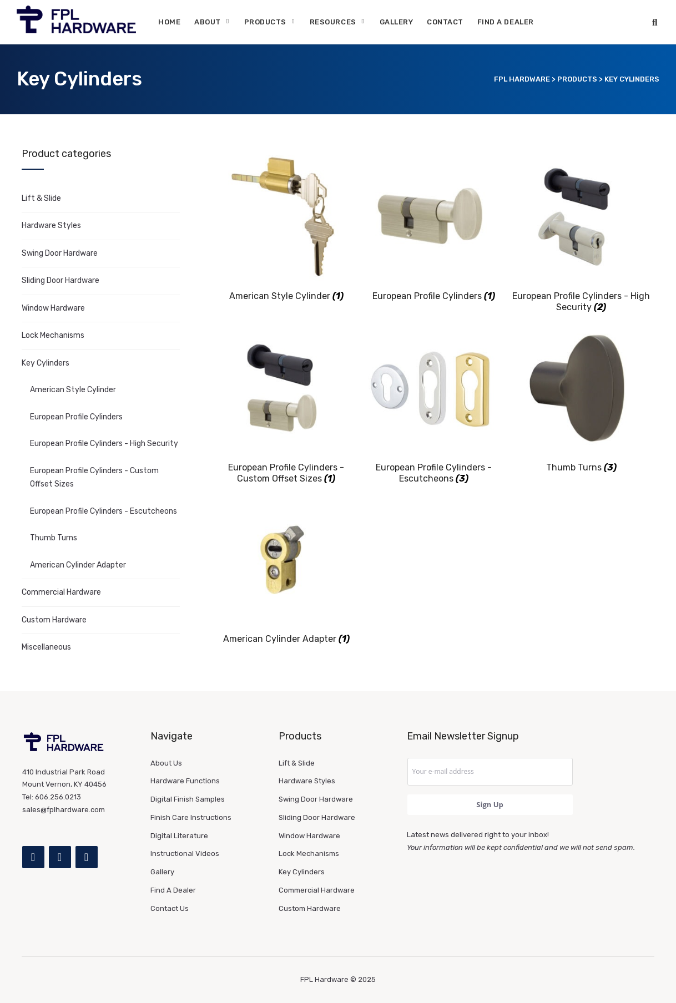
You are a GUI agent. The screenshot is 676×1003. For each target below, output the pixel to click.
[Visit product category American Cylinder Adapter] (286, 570)
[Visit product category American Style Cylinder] (286, 227)
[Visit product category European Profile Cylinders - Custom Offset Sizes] (286, 404)
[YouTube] (86, 857)
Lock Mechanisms (53, 335)
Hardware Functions (185, 781)
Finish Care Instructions (190, 817)
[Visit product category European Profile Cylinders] (434, 227)
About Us (166, 763)
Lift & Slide (41, 198)
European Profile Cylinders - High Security (104, 443)
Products (265, 22)
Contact (445, 22)
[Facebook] (33, 857)
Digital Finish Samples (187, 799)
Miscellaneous (46, 647)
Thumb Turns (53, 538)
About (207, 22)
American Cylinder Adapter (78, 565)
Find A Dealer (505, 22)
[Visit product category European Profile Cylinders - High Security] (581, 233)
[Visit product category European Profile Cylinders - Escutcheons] (434, 404)
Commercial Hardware (61, 592)
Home (169, 22)
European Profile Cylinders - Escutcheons (103, 511)
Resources (333, 22)
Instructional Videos (184, 853)
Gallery (396, 22)
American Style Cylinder (73, 389)
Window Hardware (53, 308)
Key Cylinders (45, 363)
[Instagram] (60, 857)
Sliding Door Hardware (60, 280)
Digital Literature (179, 836)
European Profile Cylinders (76, 417)
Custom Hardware (54, 620)
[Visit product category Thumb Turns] (581, 398)
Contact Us (169, 908)
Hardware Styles (51, 225)
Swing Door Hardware (60, 253)
